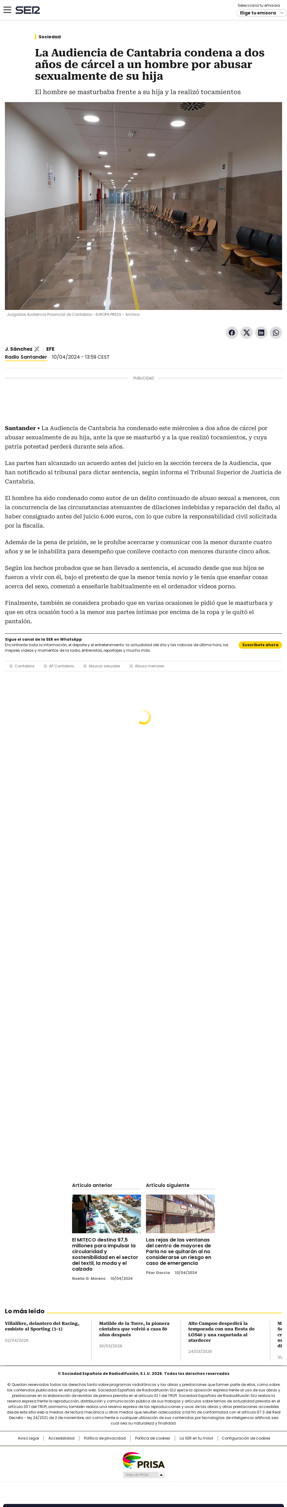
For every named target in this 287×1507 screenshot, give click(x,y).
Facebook (232, 332)
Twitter (246, 332)
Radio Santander (26, 357)
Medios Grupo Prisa (144, 1474)
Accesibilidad (61, 1438)
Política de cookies (152, 1438)
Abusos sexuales (104, 666)
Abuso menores (149, 666)
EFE (50, 349)
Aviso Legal (28, 1438)
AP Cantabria (61, 666)
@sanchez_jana (37, 349)
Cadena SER (28, 10)
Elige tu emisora (258, 13)
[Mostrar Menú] (7, 9)
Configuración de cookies (246, 1438)
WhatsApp (276, 332)
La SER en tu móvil (196, 1438)
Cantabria (24, 666)
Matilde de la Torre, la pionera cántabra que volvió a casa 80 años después (134, 1329)
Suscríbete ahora (260, 644)
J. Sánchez (19, 349)
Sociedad (50, 36)
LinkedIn (261, 332)
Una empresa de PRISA (143, 1460)
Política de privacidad (105, 1438)
